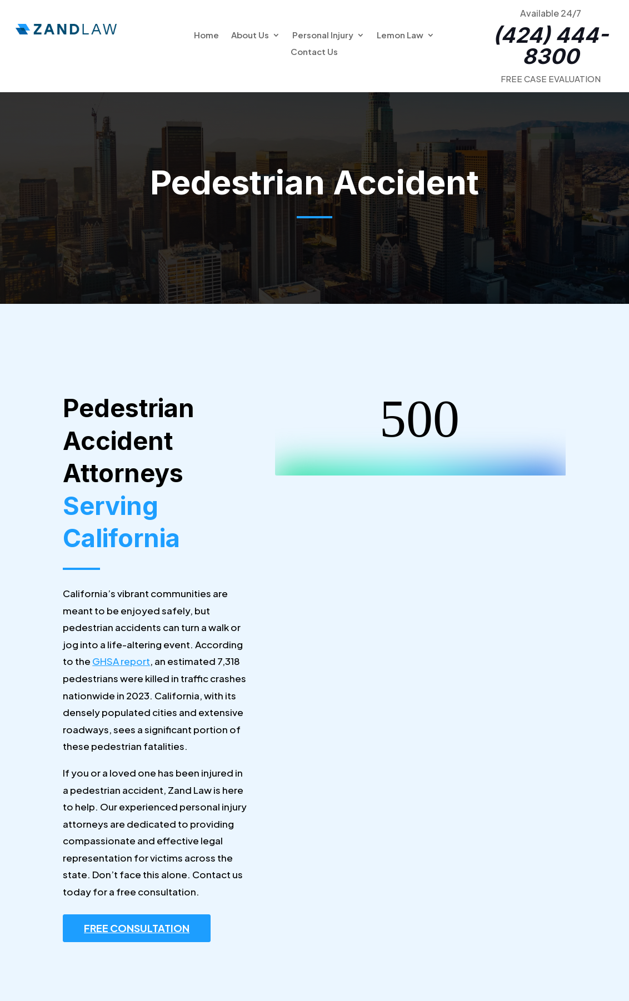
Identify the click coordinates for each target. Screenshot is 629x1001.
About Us (250, 35)
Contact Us (314, 52)
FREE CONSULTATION (136, 928)
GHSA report (121, 661)
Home (206, 35)
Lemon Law (400, 35)
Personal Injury (322, 35)
